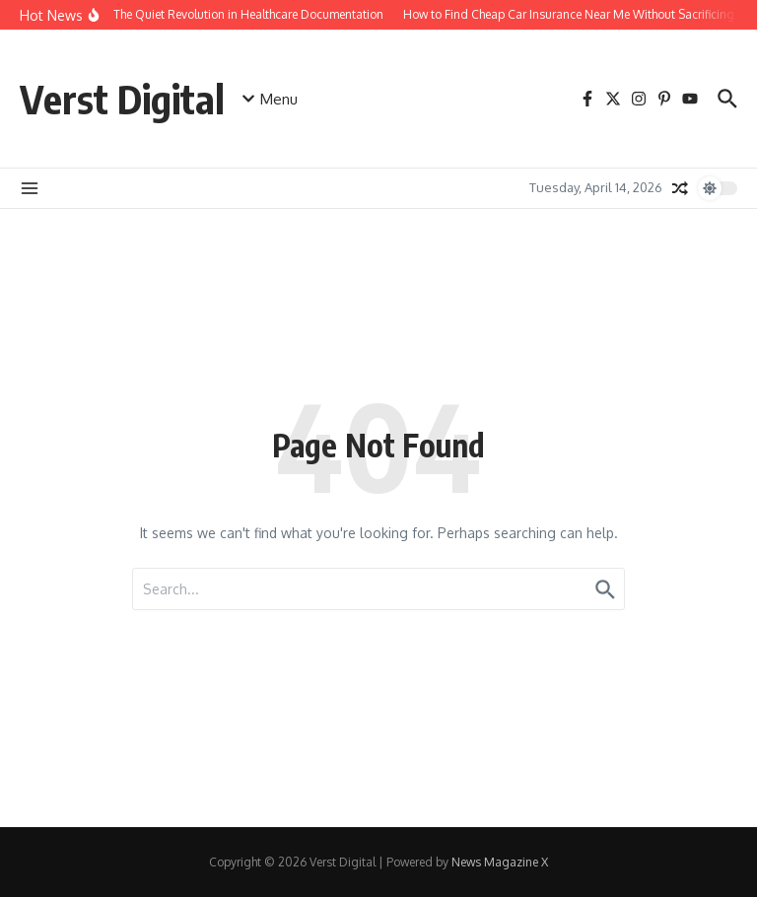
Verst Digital (122, 98)
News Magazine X (499, 862)
